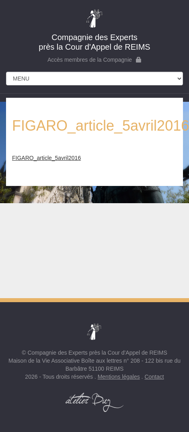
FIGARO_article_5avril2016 (46, 158)
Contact (154, 376)
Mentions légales (119, 376)
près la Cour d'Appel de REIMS (94, 29)
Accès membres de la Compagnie (94, 60)
